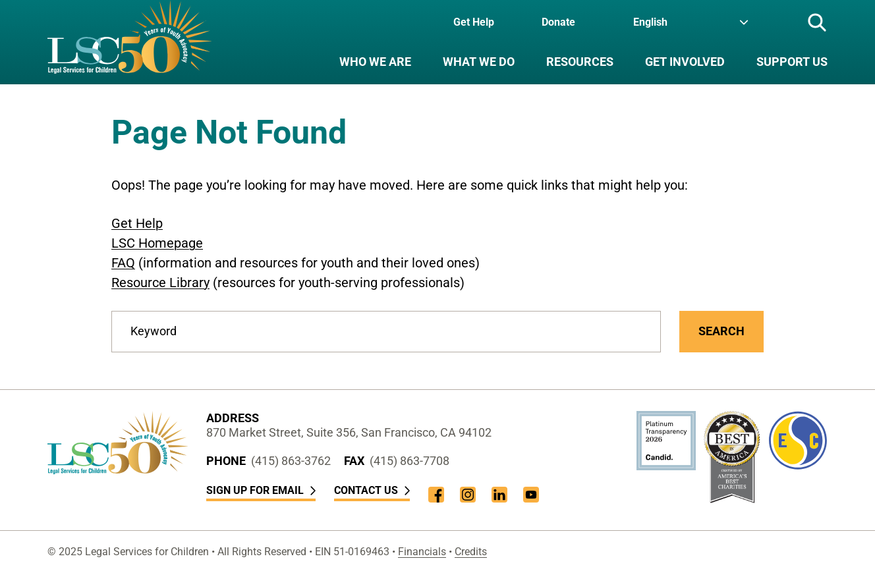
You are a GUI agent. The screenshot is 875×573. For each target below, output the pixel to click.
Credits (471, 551)
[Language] (691, 22)
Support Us (792, 61)
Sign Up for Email (261, 490)
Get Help (473, 22)
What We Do (479, 61)
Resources (579, 61)
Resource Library (160, 282)
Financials (422, 551)
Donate (558, 22)
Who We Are (375, 61)
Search (721, 331)
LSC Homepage (157, 243)
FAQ (123, 263)
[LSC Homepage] (129, 42)
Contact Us (372, 490)
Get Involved (685, 61)
